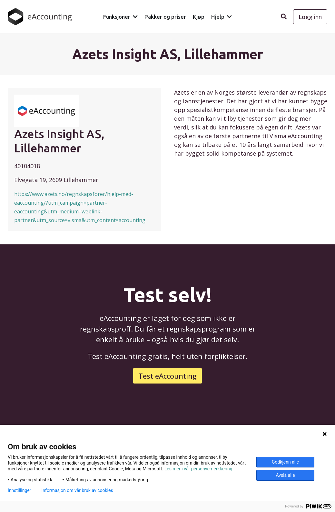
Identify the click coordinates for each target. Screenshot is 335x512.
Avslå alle (285, 475)
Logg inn (310, 17)
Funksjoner (116, 17)
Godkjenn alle (285, 462)
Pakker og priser (165, 17)
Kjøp (198, 17)
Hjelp (217, 17)
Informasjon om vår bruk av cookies (77, 490)
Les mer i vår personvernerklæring (198, 468)
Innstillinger (19, 490)
